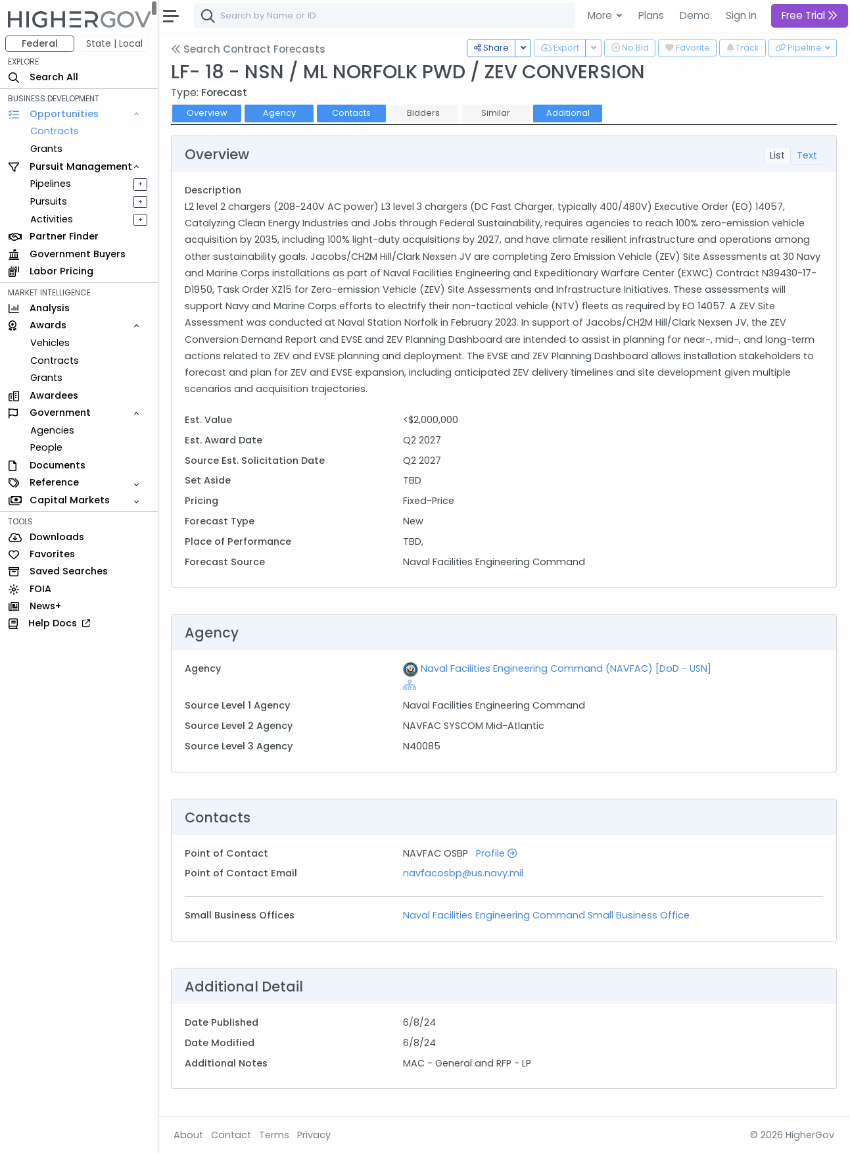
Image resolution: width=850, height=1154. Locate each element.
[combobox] (391, 15)
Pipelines (50, 183)
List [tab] (777, 155)
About (188, 1134)
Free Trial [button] (810, 15)
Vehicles (50, 342)
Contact (231, 1134)
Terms (274, 1134)
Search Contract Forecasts (248, 49)
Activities (51, 219)
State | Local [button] (114, 43)
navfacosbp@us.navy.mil (463, 873)
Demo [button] (695, 15)
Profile (496, 853)
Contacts (351, 112)
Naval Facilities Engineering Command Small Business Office (546, 915)
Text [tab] (807, 155)
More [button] (601, 15)
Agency (279, 112)
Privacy (314, 1134)
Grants (46, 148)
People (46, 447)
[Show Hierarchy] (409, 685)
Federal (40, 43)
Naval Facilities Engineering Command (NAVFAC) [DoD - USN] (566, 668)
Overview (207, 112)
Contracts (54, 131)
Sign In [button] (741, 15)
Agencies (52, 430)
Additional (568, 112)
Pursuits (48, 201)
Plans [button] (651, 15)
